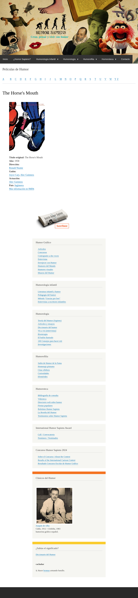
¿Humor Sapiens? (22, 59)
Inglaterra (19, 185)
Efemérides (42, 377)
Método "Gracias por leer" (49, 298)
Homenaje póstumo (46, 366)
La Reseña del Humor (47, 412)
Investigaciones (44, 344)
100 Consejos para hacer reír (50, 341)
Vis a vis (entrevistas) (47, 331)
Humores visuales (45, 269)
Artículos (42, 249)
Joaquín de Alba (42, 526)
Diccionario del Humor (45, 554)
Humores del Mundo (46, 266)
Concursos (42, 252)
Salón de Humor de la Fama (50, 363)
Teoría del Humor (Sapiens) (49, 320)
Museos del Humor (46, 273)
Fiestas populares (45, 405)
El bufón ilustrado (45, 337)
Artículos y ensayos (46, 324)
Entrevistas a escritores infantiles (52, 302)
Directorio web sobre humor (50, 402)
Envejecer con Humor (47, 263)
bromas (47, 570)
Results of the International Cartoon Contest (56, 460)
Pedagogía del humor (47, 295)
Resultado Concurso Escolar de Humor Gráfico (58, 463)
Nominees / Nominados (48, 438)
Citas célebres (44, 370)
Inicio (5, 59)
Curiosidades (43, 373)
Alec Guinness (27, 175)
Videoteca (42, 399)
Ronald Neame (16, 168)
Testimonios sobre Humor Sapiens (52, 416)
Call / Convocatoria (46, 434)
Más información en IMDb (21, 189)
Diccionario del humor (47, 327)
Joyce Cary (14, 175)
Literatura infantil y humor (49, 292)
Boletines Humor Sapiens (49, 409)
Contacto (125, 59)
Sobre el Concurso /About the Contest (54, 457)
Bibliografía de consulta (48, 395)
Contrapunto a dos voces (48, 256)
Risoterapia (42, 334)
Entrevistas (42, 259)
